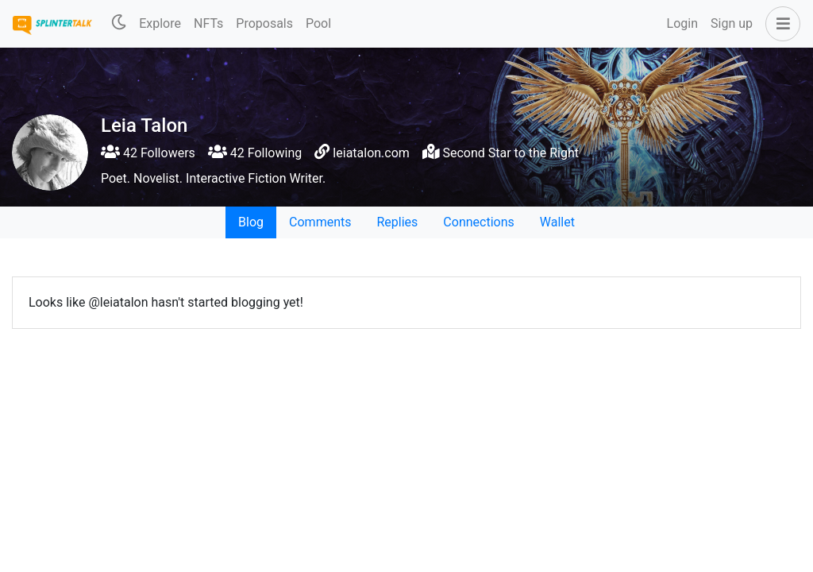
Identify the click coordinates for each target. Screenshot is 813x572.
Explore (160, 23)
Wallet (557, 222)
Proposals (264, 23)
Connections (478, 222)
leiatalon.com (371, 152)
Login (682, 23)
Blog (251, 222)
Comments (320, 222)
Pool (318, 23)
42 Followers (148, 152)
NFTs (208, 23)
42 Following (255, 152)
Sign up (732, 23)
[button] (779, 23)
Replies (397, 222)
